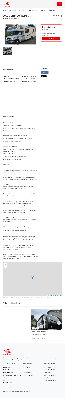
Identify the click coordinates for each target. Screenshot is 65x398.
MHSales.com (48, 378)
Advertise (26, 370)
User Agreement (28, 375)
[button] (20, 34)
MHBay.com (47, 372)
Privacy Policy (27, 372)
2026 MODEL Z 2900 (39, 332)
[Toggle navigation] (59, 4)
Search (51, 38)
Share (44, 68)
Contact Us (27, 367)
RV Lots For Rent (8, 372)
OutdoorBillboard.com (50, 380)
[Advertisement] (20, 60)
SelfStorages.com (49, 375)
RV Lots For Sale (8, 370)
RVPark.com (47, 367)
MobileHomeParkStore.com (52, 370)
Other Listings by (11, 303)
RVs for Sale (6, 380)
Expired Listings (8, 382)
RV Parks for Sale (8, 367)
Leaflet (50, 295)
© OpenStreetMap (57, 295)
